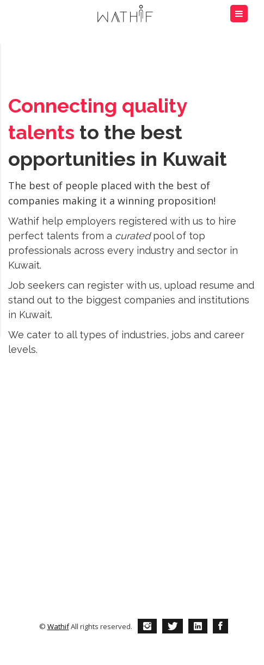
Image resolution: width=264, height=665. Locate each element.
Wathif (58, 626)
